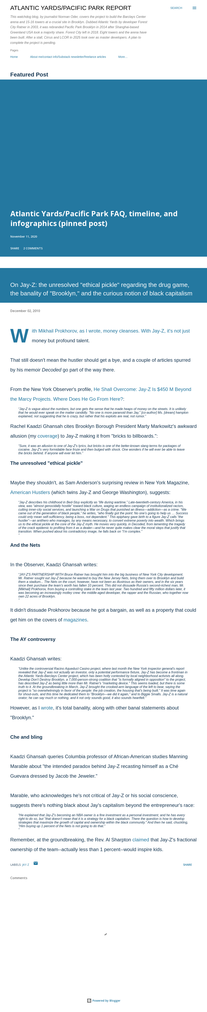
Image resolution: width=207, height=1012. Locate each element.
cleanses (128, 331)
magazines (75, 619)
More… (123, 56)
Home (14, 56)
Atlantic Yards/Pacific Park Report (70, 7)
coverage (48, 436)
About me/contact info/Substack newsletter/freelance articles (68, 56)
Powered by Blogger (103, 1000)
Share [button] (14, 248)
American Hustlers (30, 492)
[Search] (176, 8)
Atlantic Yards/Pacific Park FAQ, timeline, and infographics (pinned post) (94, 218)
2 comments (33, 248)
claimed (140, 839)
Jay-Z (25, 865)
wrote (47, 708)
